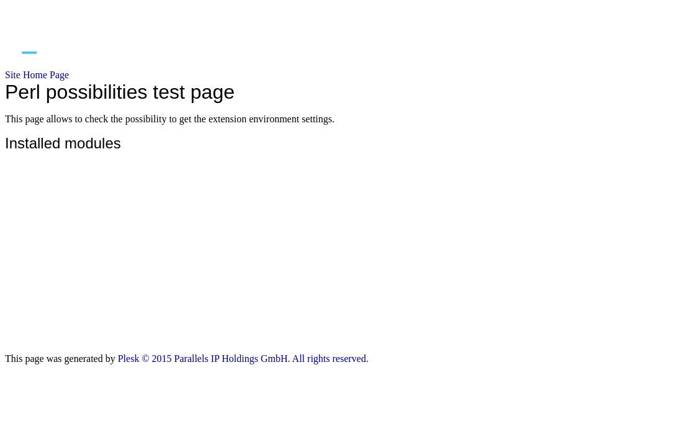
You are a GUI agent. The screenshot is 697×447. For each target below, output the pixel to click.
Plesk (129, 358)
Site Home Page (37, 75)
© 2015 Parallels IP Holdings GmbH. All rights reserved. (255, 358)
